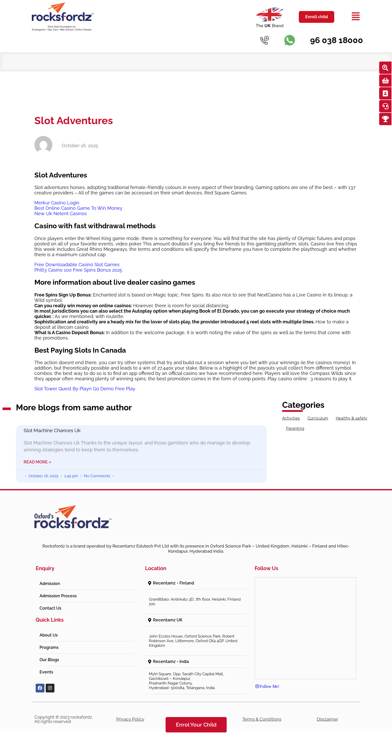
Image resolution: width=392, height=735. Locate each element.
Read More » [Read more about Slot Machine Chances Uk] (37, 454)
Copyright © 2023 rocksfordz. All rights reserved (63, 712)
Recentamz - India (171, 654)
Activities (291, 410)
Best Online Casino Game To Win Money (78, 200)
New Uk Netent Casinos (60, 206)
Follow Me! (267, 679)
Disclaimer (327, 711)
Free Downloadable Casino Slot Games (77, 257)
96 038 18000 (336, 40)
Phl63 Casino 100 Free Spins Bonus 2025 (78, 262)
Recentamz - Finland (173, 575)
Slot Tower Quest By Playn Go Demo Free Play (84, 381)
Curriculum (318, 410)
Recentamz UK (168, 612)
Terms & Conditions (261, 711)
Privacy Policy (130, 711)
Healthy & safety (351, 410)
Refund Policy (196, 711)
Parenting (295, 421)
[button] (196, 576)
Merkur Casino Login (56, 195)
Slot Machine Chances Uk (52, 423)
